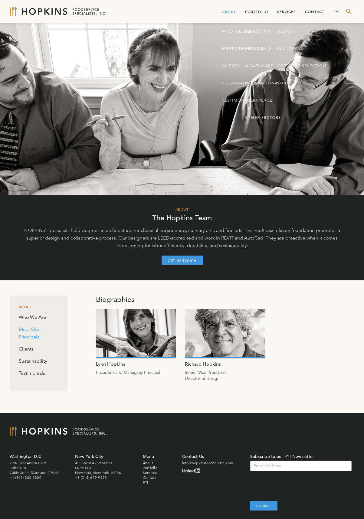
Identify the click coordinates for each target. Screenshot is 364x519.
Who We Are (32, 317)
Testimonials (32, 373)
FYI (336, 11)
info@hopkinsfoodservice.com (207, 463)
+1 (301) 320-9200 (25, 477)
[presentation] (296, 486)
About (229, 11)
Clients (26, 349)
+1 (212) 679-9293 (91, 477)
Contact (314, 11)
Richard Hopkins (203, 364)
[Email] (301, 466)
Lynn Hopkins (110, 364)
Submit (263, 505)
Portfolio (256, 11)
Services (286, 11)
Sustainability (33, 361)
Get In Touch (182, 260)
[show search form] (349, 11)
